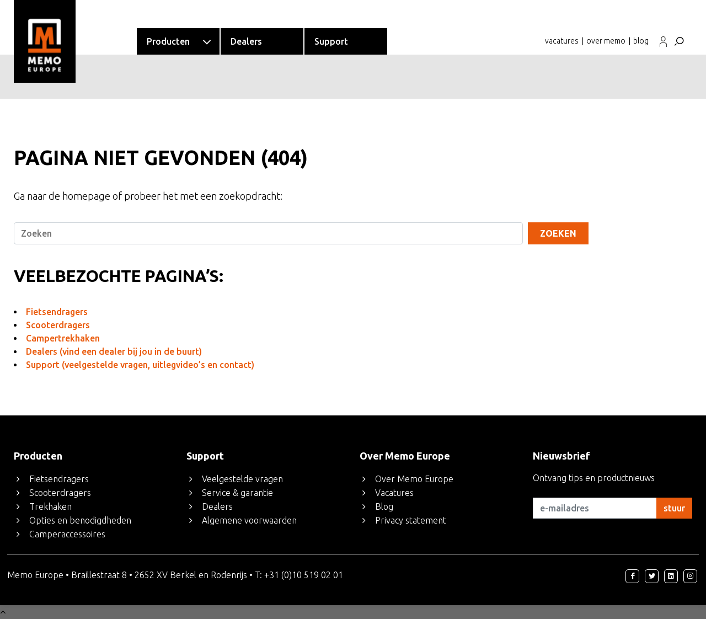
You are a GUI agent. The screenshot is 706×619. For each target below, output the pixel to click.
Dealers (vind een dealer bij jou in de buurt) (114, 351)
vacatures (562, 40)
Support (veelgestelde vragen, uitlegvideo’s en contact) (140, 365)
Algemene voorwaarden (249, 520)
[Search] (268, 233)
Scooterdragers (58, 325)
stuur (674, 508)
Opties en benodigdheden (80, 520)
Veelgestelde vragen (242, 479)
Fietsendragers (57, 312)
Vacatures (394, 493)
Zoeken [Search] (558, 233)
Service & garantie (237, 493)
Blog (384, 506)
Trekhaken (50, 506)
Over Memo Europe (414, 479)
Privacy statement (410, 520)
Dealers (217, 506)
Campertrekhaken (63, 338)
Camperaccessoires (67, 534)
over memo (605, 40)
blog (641, 40)
